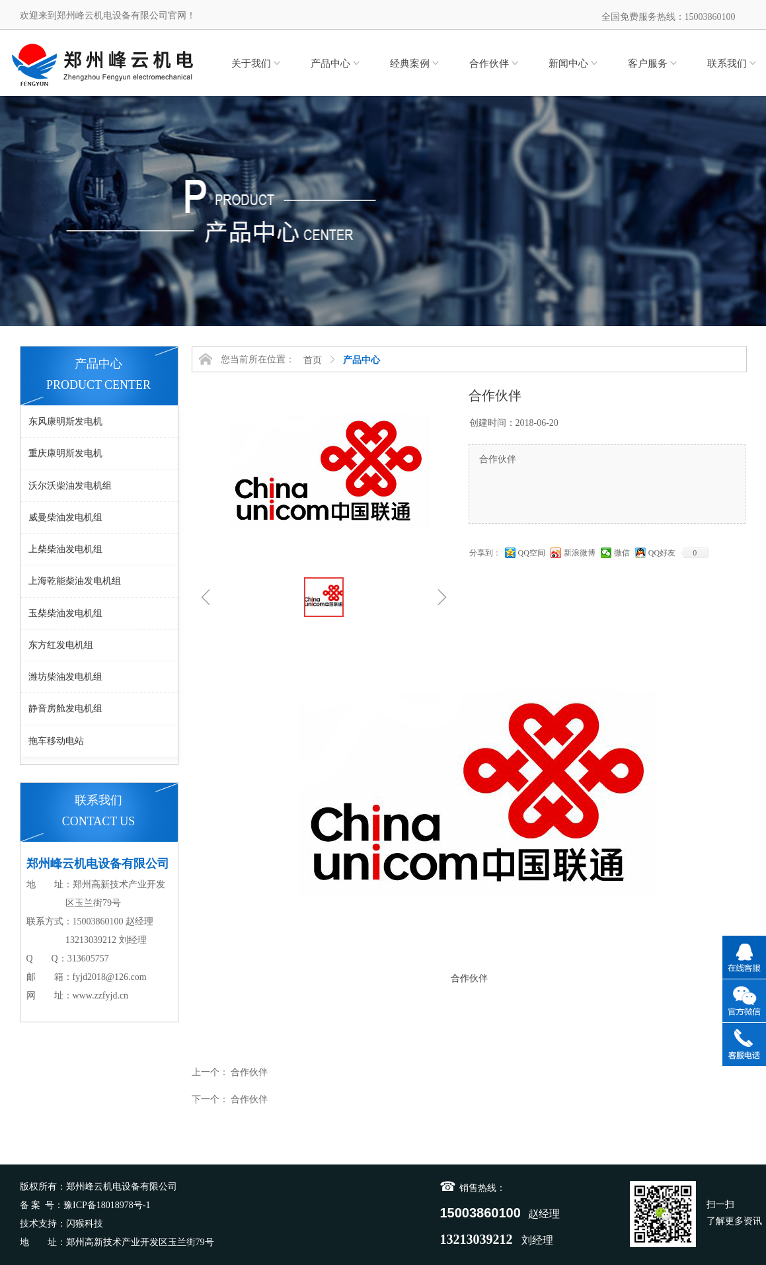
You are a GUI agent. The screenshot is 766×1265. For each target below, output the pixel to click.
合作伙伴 (489, 63)
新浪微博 (579, 552)
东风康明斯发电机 (65, 422)
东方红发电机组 (60, 645)
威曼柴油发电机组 (65, 517)
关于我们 (251, 63)
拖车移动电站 (56, 741)
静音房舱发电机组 (65, 709)
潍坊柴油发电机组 (65, 677)
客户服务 (648, 63)
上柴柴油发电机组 (65, 549)
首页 (312, 360)
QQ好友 (661, 552)
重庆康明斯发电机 (65, 453)
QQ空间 (531, 552)
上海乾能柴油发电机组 (74, 581)
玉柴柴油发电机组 (65, 613)
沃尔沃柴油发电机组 (70, 486)
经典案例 (410, 63)
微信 (622, 552)
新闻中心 (568, 63)
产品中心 (330, 63)
